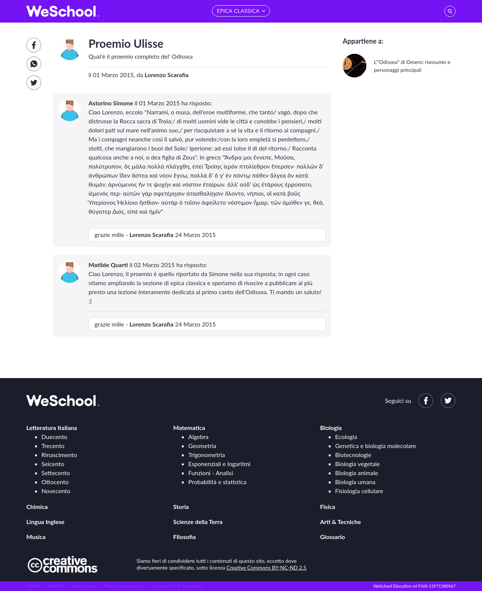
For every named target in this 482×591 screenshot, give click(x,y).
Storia (181, 506)
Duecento (54, 436)
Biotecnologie (353, 454)
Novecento (55, 490)
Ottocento (55, 481)
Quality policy (84, 585)
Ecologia (346, 436)
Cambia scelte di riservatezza (176, 585)
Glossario (332, 536)
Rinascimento (59, 454)
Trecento (52, 445)
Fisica (327, 506)
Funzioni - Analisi (210, 472)
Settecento (55, 472)
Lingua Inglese (45, 521)
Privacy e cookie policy (124, 585)
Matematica (189, 427)
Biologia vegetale (357, 463)
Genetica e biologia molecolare (375, 445)
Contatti (33, 585)
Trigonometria (206, 454)
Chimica (37, 506)
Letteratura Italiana (51, 427)
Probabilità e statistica (217, 481)
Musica (36, 536)
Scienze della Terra (198, 521)
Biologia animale (356, 472)
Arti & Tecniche (340, 521)
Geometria (202, 445)
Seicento (52, 463)
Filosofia (184, 536)
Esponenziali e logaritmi (219, 463)
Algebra (198, 436)
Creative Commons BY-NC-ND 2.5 (267, 567)
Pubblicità (56, 585)
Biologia (331, 427)
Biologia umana (355, 481)
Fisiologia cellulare (359, 490)
